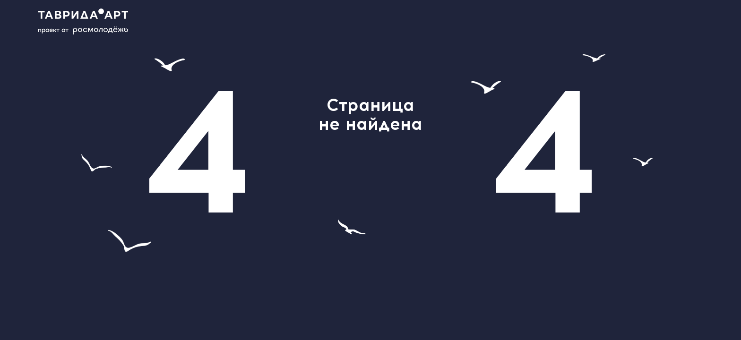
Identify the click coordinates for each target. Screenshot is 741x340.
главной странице (406, 175)
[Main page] (89, 21)
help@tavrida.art (337, 163)
